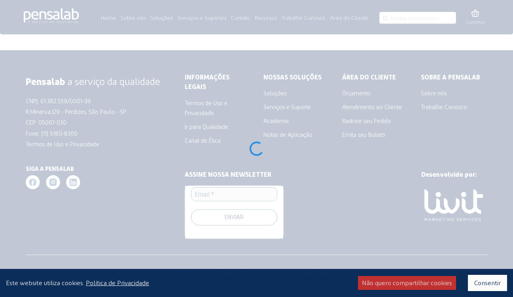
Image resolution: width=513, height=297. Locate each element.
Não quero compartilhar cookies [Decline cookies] (407, 282)
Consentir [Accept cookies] (487, 282)
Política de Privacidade (117, 282)
